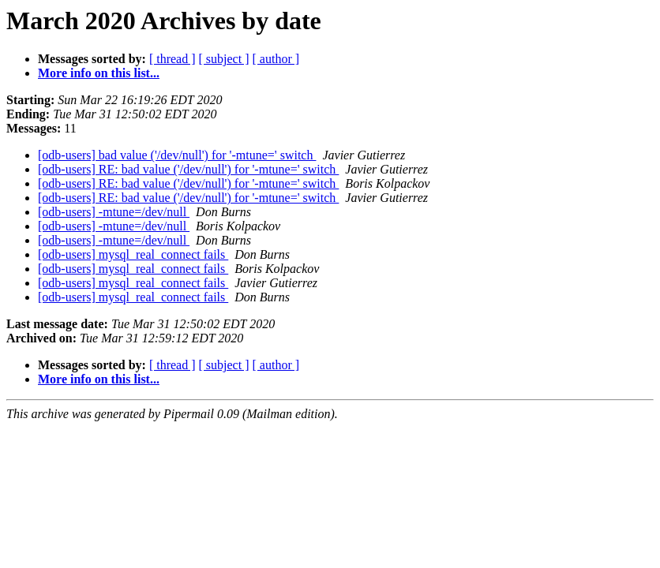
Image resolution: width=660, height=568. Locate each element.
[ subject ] (224, 58)
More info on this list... (98, 73)
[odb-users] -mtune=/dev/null (113, 212)
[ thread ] (172, 58)
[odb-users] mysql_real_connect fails (133, 254)
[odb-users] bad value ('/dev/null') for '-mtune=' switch (177, 155)
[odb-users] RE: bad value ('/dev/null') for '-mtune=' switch (188, 169)
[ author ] (276, 58)
